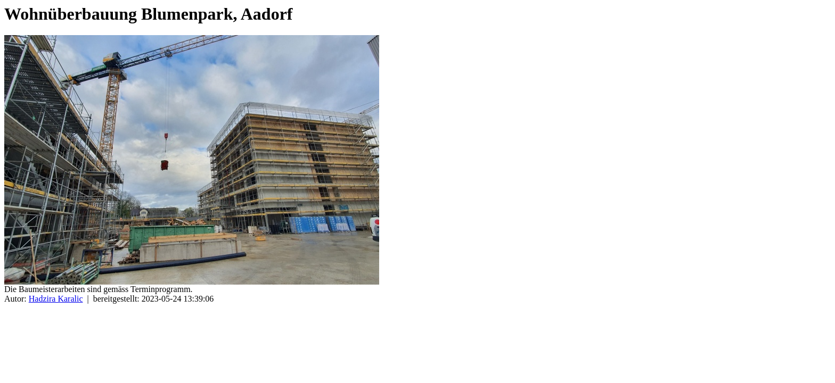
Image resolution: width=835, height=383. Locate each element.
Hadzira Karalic (56, 298)
